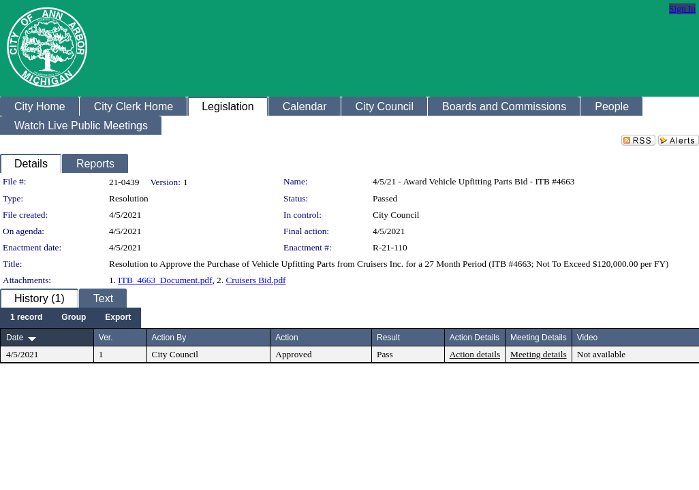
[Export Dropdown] (118, 318)
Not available (601, 354)
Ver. (106, 337)
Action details (475, 354)
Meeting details (538, 354)
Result (388, 337)
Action (286, 337)
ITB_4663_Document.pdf (165, 280)
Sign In (682, 8)
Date (14, 337)
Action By (169, 337)
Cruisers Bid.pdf (255, 280)
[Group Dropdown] (73, 318)
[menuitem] (26, 317)
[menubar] (70, 318)
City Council (396, 215)
